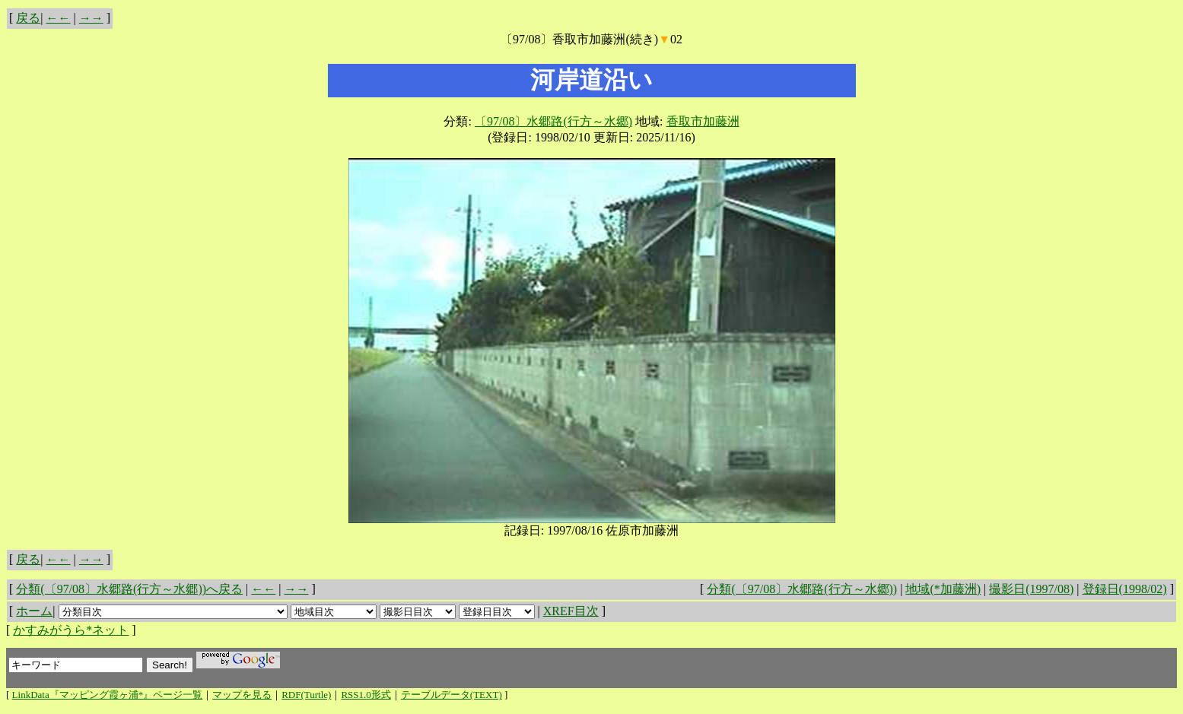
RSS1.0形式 (365, 694)
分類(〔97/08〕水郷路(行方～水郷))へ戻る (129, 588)
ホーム (34, 611)
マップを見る (242, 694)
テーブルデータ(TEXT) (451, 694)
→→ (91, 17)
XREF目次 (571, 611)
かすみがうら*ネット (71, 630)
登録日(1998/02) (1125, 588)
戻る (28, 17)
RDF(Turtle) (306, 694)
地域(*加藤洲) (943, 588)
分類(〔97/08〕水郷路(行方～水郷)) (802, 588)
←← (58, 17)
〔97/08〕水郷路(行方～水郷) (553, 121)
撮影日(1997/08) (1031, 588)
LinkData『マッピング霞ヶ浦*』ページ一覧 (107, 694)
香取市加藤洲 (702, 121)
